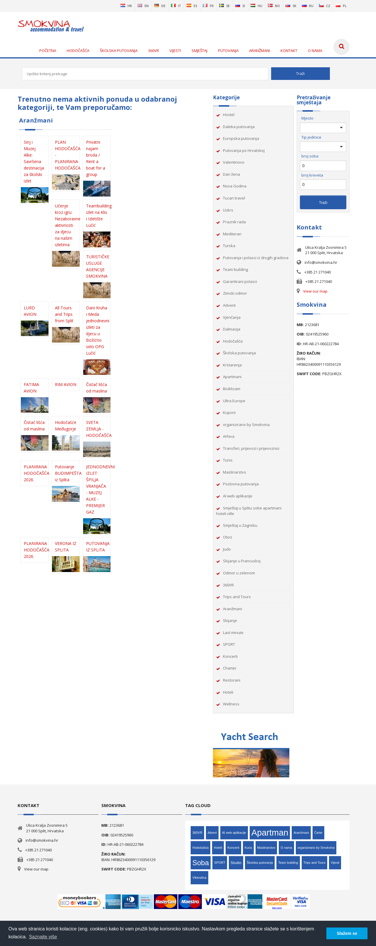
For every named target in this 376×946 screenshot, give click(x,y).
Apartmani (232, 376)
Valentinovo (233, 162)
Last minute (233, 632)
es (192, 6)
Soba (200, 863)
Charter (229, 668)
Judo (227, 549)
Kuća (248, 847)
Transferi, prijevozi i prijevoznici (251, 448)
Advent (229, 305)
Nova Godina (234, 186)
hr (126, 6)
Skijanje (230, 620)
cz (324, 6)
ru (307, 6)
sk (291, 6)
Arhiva (228, 436)
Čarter (318, 832)
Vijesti (335, 862)
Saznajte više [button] (43, 936)
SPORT (229, 644)
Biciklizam (231, 388)
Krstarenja (232, 365)
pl (341, 6)
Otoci (227, 537)
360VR (228, 585)
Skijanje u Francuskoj (242, 560)
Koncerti (230, 656)
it (176, 6)
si (240, 6)
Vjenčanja (232, 317)
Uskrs (228, 210)
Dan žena (231, 174)
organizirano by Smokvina (246, 424)
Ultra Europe (234, 400)
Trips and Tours (237, 596)
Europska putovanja (241, 138)
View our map (315, 291)
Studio (236, 863)
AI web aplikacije (237, 496)
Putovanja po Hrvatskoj (244, 150)
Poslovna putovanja (241, 484)
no (274, 6)
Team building (235, 269)
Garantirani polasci (240, 281)
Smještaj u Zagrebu (240, 525)
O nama (286, 847)
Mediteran (232, 233)
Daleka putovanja (239, 126)
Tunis (228, 460)
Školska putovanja (239, 352)
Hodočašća (233, 341)
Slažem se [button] (347, 933)
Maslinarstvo (234, 472)
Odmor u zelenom (239, 573)
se (224, 6)
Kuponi (229, 412)
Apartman (269, 832)
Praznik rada (234, 221)
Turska (229, 245)
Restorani (231, 680)
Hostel (228, 114)
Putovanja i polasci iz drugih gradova (255, 257)
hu (256, 6)
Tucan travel (234, 198)
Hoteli (228, 692)
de (159, 6)
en (143, 6)
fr (208, 6)
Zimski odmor (235, 293)
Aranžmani (232, 608)
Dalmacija (231, 329)
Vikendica (199, 877)
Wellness (231, 704)
